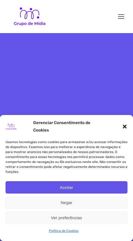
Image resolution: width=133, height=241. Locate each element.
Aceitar (66, 187)
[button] (124, 126)
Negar (66, 202)
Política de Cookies (64, 231)
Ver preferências (66, 217)
